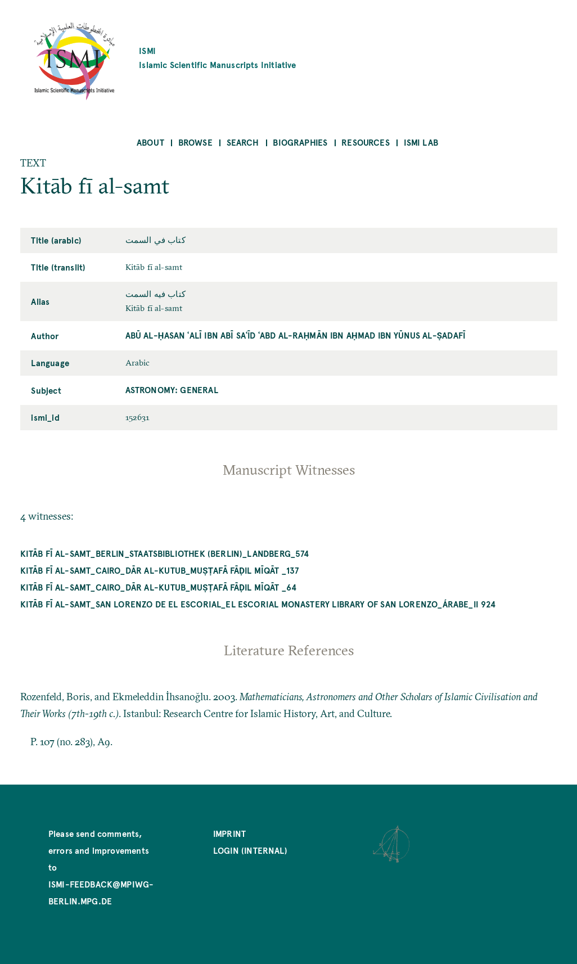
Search (243, 142)
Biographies (300, 142)
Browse (195, 142)
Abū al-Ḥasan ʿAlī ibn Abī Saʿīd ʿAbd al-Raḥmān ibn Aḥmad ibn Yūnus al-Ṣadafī (295, 335)
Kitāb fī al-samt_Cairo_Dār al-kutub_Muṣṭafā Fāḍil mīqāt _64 (158, 587)
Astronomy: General (171, 389)
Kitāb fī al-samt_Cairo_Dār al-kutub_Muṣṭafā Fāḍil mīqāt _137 (159, 570)
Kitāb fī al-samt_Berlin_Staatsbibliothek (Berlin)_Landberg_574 (164, 553)
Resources (365, 142)
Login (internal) (250, 850)
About (150, 142)
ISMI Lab (421, 142)
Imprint (229, 833)
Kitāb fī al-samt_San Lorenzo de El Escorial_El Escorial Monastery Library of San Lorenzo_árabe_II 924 (258, 604)
